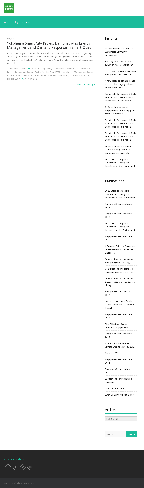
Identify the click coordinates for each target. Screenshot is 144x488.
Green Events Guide (115, 388)
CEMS (76, 68)
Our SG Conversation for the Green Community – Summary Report (119, 304)
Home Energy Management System (77, 72)
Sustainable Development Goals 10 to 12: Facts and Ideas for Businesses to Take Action (120, 136)
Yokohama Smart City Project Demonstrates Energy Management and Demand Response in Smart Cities (49, 45)
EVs (51, 72)
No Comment (31, 78)
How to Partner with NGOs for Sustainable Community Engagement (120, 51)
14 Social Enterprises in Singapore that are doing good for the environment (120, 110)
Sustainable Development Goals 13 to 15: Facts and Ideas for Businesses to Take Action (120, 123)
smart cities (21, 75)
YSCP (17, 78)
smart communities (37, 75)
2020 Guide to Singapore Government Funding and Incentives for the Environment (120, 162)
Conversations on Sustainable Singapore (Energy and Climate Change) (120, 282)
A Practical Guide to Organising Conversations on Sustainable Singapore (120, 249)
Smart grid (52, 75)
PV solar (11, 75)
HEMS (57, 72)
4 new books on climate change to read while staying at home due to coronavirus (120, 84)
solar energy (63, 75)
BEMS (34, 68)
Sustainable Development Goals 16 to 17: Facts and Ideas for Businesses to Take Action (120, 97)
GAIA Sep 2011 (112, 353)
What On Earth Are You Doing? (120, 394)
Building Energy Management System (55, 68)
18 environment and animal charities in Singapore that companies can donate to (118, 149)
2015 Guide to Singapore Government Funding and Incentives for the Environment (120, 226)
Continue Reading (86, 84)
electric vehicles (42, 72)
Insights (10, 38)
